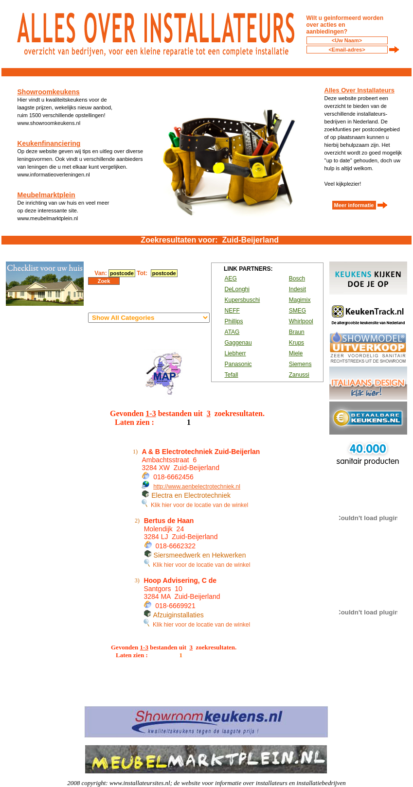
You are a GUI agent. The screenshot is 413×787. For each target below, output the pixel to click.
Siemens (300, 364)
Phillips (234, 321)
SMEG (297, 310)
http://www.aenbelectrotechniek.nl (196, 486)
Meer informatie (354, 205)
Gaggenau (238, 342)
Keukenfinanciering (49, 143)
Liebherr (235, 353)
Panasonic (238, 364)
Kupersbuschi (242, 300)
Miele (296, 353)
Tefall (231, 374)
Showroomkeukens (49, 92)
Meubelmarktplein (46, 195)
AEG (231, 278)
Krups (296, 342)
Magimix (300, 300)
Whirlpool (301, 321)
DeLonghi (237, 289)
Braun (297, 332)
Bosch (297, 278)
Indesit (297, 289)
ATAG (232, 332)
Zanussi (299, 374)
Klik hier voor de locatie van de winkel (195, 505)
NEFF (232, 310)
